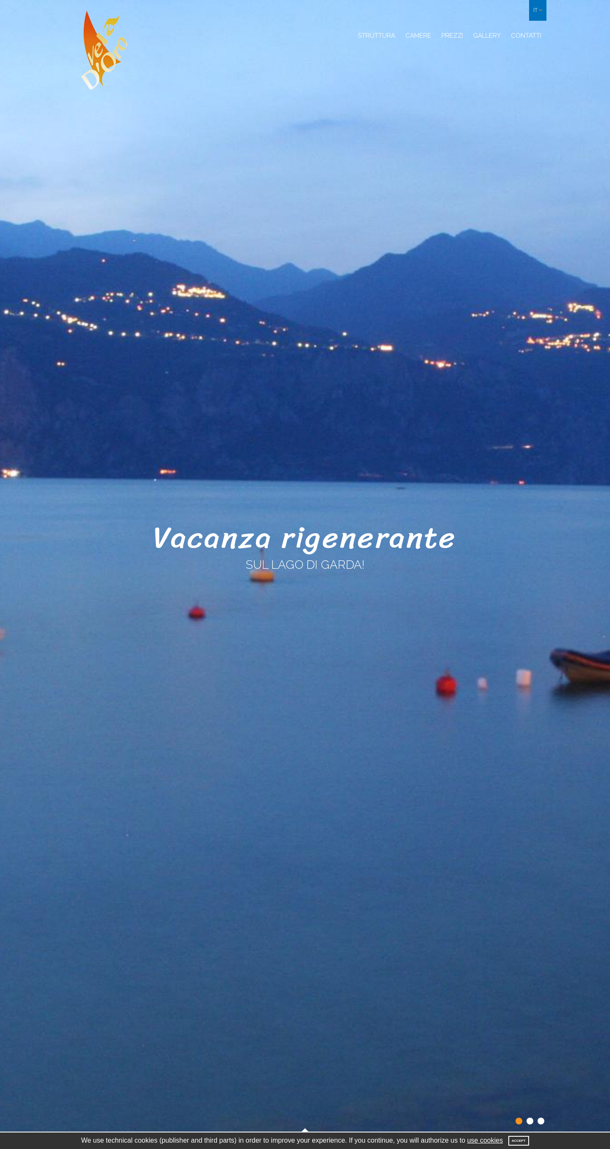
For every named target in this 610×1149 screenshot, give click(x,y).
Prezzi (452, 35)
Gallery (487, 35)
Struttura (376, 35)
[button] (537, 10)
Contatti (526, 35)
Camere (418, 35)
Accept (519, 1141)
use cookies (485, 1140)
